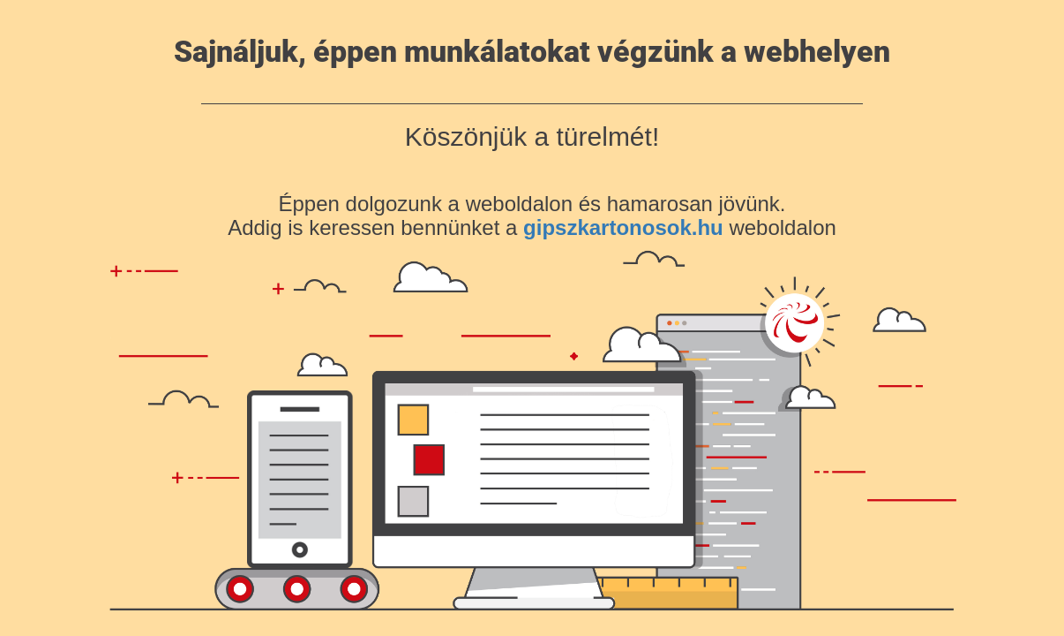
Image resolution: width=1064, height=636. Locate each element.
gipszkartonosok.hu (623, 227)
